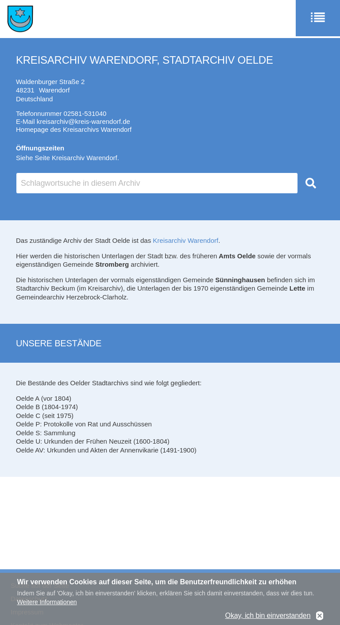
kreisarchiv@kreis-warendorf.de (83, 121)
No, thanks (319, 618)
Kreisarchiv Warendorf (185, 240)
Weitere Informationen (47, 604)
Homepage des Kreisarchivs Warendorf (73, 129)
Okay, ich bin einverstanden (268, 618)
